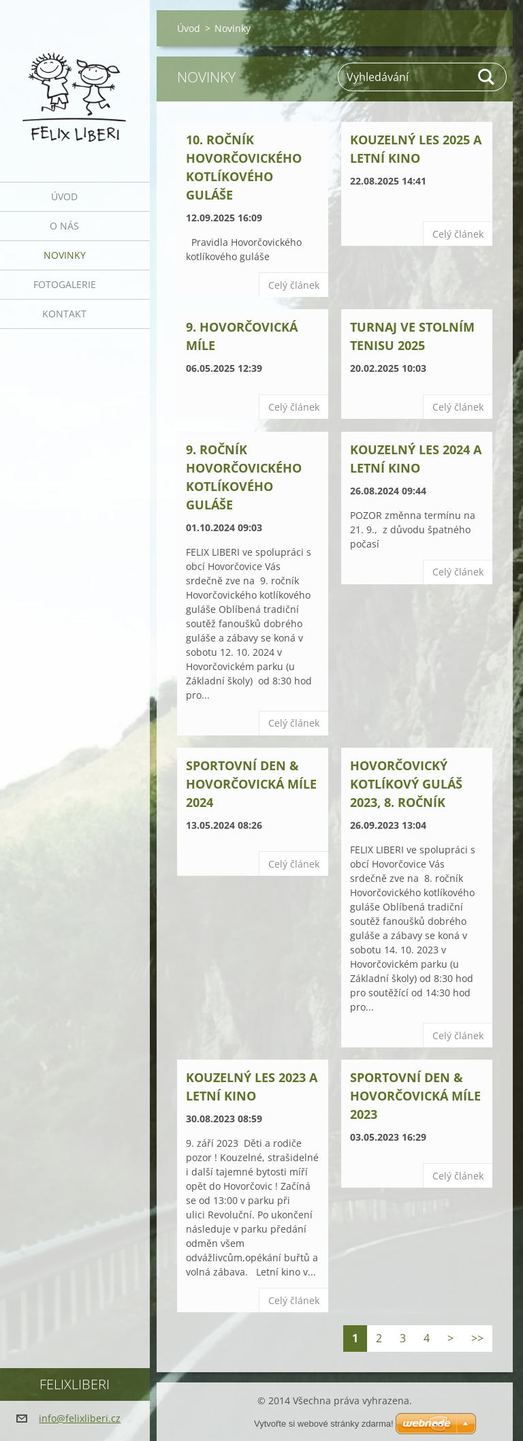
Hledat (487, 77)
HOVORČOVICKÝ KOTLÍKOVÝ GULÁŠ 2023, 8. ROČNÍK (406, 783)
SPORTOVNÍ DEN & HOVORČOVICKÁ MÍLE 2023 (415, 1095)
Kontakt (64, 313)
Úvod (64, 196)
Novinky (65, 255)
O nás (64, 225)
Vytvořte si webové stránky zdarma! (324, 1424)
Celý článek (293, 285)
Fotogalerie (64, 284)
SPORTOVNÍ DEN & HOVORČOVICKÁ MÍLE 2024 (251, 783)
